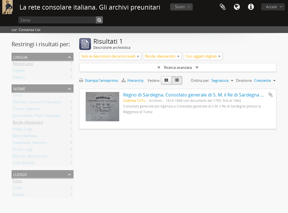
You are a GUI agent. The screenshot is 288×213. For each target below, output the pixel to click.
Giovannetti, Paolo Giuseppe (36, 116)
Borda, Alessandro (28, 123)
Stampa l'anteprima (98, 80)
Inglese (19, 71)
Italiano (19, 78)
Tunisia (19, 195)
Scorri (180, 6)
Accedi (271, 6)
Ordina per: (200, 80)
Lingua (237, 7)
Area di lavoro (223, 7)
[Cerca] (60, 19)
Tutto (17, 96)
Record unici (23, 64)
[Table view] (176, 80)
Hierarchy (133, 80)
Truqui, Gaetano (26, 109)
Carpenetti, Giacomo (30, 143)
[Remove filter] (138, 56)
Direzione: (244, 80)
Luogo (20, 174)
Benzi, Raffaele (25, 136)
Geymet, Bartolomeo (30, 157)
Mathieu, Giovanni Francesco (37, 103)
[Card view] (166, 80)
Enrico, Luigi (23, 150)
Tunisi (18, 188)
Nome (19, 88)
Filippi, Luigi (22, 130)
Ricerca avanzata (178, 67)
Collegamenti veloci (251, 7)
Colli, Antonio (24, 163)
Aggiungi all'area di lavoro (270, 95)
